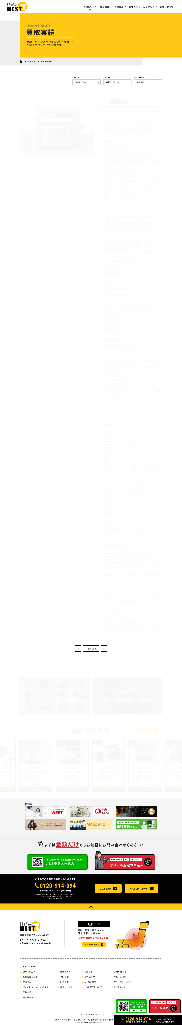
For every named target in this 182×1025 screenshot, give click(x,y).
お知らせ (88, 971)
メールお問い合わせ (138, 888)
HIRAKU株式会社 (94, 1014)
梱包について (66, 987)
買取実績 (119, 6)
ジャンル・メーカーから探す (35, 987)
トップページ (29, 966)
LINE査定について (93, 987)
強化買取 (133, 6)
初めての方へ (29, 971)
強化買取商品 (29, 997)
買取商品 (104, 6)
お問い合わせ (167, 6)
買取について (90, 6)
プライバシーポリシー (124, 982)
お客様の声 (149, 6)
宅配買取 (64, 976)
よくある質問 (105, 888)
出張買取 (64, 982)
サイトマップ (119, 987)
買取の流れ (65, 971)
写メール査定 (120, 976)
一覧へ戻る (91, 648)
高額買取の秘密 (30, 976)
